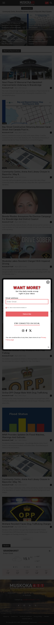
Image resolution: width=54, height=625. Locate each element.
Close (48, 282)
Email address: (12, 298)
